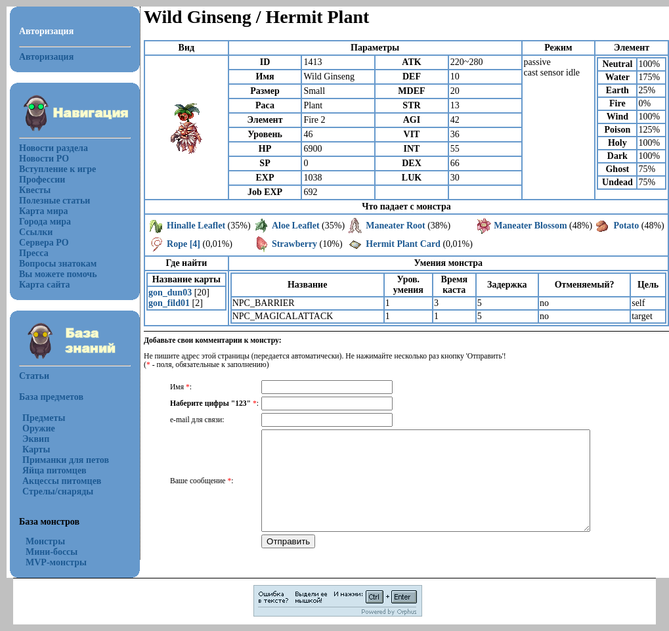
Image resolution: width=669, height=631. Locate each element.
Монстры (45, 541)
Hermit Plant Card (403, 244)
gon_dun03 (170, 292)
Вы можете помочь (58, 274)
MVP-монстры (56, 562)
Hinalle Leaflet (196, 225)
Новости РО (44, 158)
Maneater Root (395, 225)
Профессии (42, 180)
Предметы (43, 418)
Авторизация (46, 57)
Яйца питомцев (54, 470)
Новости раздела (53, 148)
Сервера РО (44, 243)
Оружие (38, 428)
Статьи (34, 376)
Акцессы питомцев (61, 481)
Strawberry (294, 244)
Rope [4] (183, 244)
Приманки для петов (65, 460)
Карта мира (43, 211)
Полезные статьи (54, 201)
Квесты (35, 190)
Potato (626, 225)
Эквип (35, 439)
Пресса (34, 253)
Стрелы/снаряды (57, 491)
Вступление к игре (57, 169)
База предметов (51, 397)
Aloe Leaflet (296, 225)
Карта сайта (44, 285)
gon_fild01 (169, 303)
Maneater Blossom (530, 225)
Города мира (45, 222)
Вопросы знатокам (58, 264)
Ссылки (36, 232)
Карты (36, 449)
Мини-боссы (51, 552)
